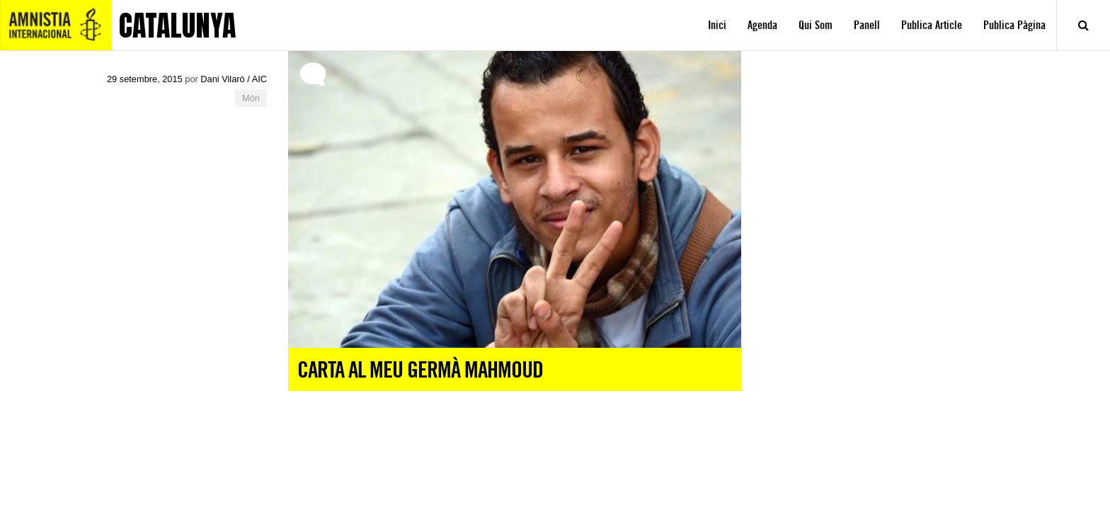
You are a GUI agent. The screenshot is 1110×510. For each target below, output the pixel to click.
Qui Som (815, 25)
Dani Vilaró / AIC (233, 79)
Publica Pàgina (1014, 25)
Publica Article (931, 25)
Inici (717, 25)
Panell (867, 25)
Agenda (762, 25)
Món (251, 98)
